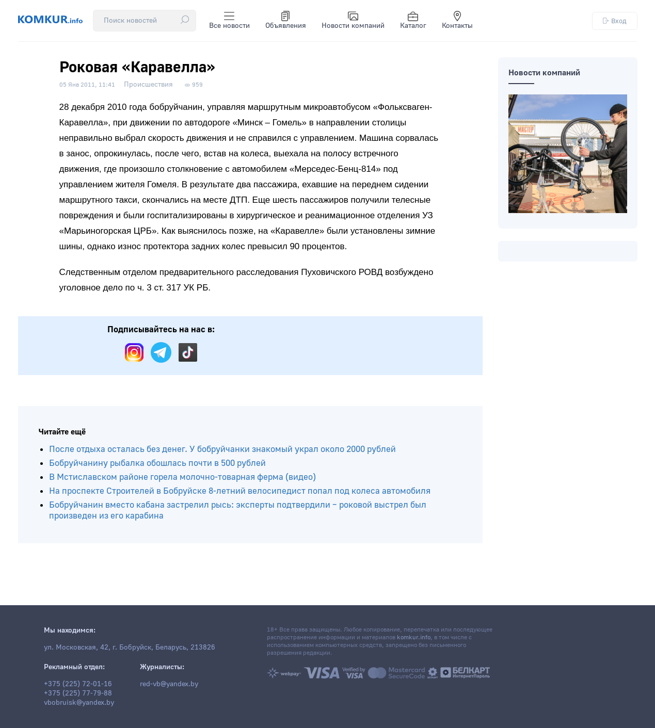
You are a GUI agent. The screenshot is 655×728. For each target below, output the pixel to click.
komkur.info (413, 637)
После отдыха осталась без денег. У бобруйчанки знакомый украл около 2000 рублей (222, 449)
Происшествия (148, 84)
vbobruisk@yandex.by (79, 702)
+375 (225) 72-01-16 (78, 684)
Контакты (457, 20)
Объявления (285, 20)
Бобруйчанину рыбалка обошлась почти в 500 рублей (157, 463)
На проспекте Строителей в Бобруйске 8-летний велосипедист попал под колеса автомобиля (239, 491)
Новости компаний (353, 20)
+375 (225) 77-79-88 (78, 693)
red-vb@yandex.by (169, 684)
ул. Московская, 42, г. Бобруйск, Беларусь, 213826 (129, 647)
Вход (615, 21)
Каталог (413, 20)
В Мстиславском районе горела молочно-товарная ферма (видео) (182, 477)
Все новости (229, 20)
